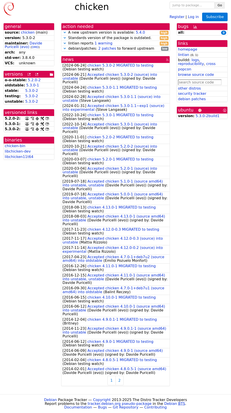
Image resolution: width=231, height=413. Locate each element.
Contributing (155, 407)
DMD (35, 47)
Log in (193, 16)
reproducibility (191, 64)
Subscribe (215, 17)
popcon (184, 69)
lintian (183, 55)
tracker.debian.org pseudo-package (120, 403)
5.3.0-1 (32, 85)
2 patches (107, 48)
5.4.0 (140, 32)
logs (195, 60)
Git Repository (125, 407)
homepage (187, 49)
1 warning (103, 43)
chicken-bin (15, 146)
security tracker (192, 93)
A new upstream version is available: (115, 33)
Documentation (78, 407)
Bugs (102, 407)
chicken (28, 32)
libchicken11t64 (19, 157)
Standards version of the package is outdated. (115, 38)
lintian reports (115, 43)
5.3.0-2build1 (207, 116)
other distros (189, 88)
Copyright (102, 400)
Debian (50, 400)
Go (220, 5)
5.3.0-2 (31, 90)
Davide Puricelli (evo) (23, 45)
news (68, 59)
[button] (65, 32)
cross (210, 64)
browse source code (196, 74)
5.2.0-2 (34, 80)
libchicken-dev (18, 151)
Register (177, 16)
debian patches (192, 99)
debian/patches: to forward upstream (115, 49)
